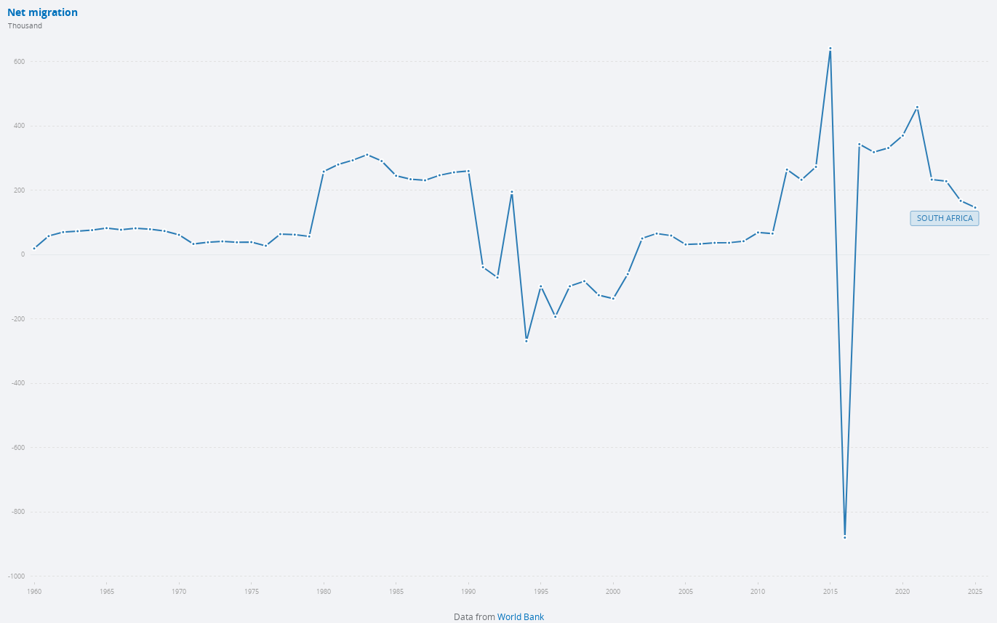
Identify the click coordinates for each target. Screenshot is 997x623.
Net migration (42, 13)
